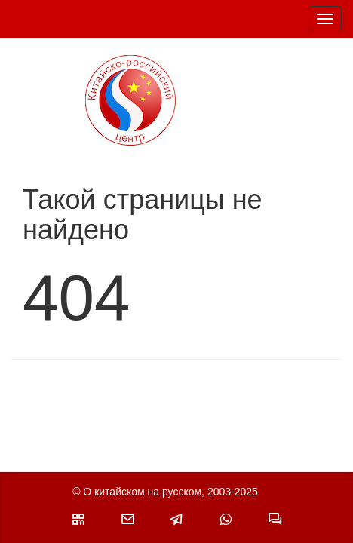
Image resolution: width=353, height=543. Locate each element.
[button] (78, 519)
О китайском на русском (142, 492)
